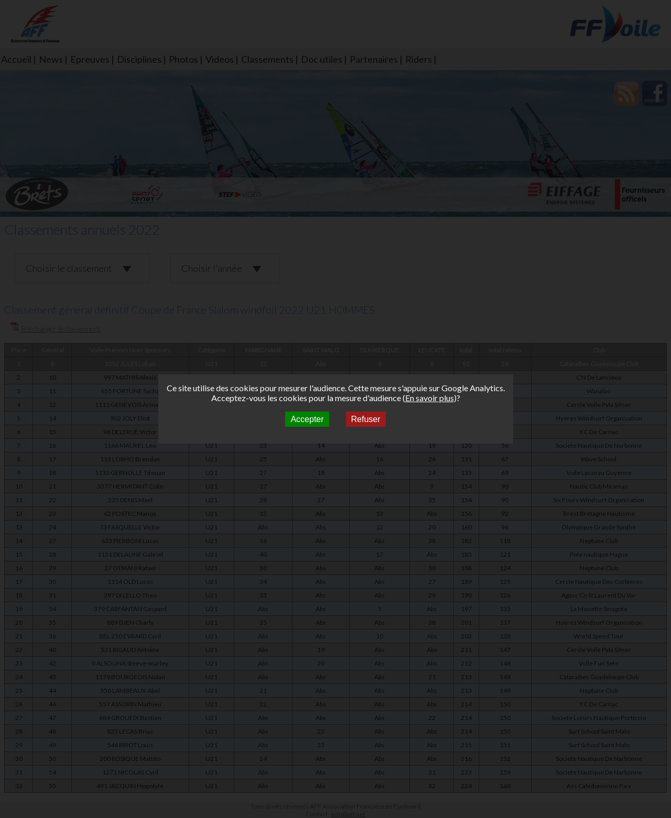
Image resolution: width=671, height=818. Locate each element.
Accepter (306, 419)
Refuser (366, 419)
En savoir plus (429, 398)
